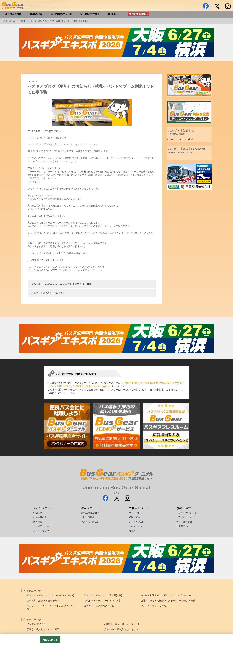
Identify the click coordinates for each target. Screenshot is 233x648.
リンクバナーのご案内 (187, 512)
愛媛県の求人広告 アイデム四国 (43, 629)
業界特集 (37, 522)
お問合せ (133, 531)
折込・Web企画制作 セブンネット (121, 629)
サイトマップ (135, 526)
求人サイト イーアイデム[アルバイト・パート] (50, 595)
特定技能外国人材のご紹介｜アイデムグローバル (166, 595)
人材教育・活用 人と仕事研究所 (43, 600)
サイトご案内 (135, 512)
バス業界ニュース (42, 526)
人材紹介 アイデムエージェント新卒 (102, 600)
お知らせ (37, 512)
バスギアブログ (41, 531)
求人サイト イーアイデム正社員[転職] (103, 595)
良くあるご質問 (136, 522)
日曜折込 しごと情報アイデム (99, 605)
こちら (178, 389)
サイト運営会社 (184, 522)
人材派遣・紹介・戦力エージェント (122, 624)
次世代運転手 (87, 517)
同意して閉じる (50, 639)
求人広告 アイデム (36, 624)
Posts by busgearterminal (180, 139)
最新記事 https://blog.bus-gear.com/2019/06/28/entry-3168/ (61, 284)
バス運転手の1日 (89, 522)
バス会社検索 (40, 517)
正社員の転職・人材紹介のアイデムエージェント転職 (168, 600)
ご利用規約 (182, 526)
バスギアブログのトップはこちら (48, 293)
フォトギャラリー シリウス (155, 605)
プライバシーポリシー (187, 517)
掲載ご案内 (134, 517)
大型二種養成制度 (90, 512)
